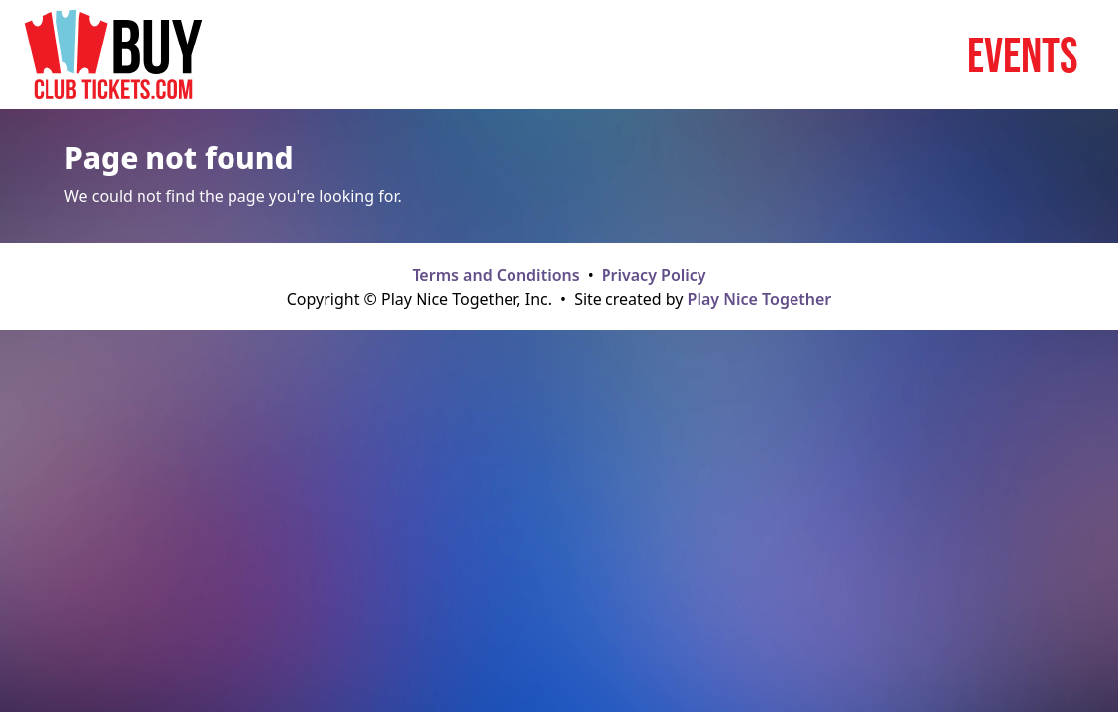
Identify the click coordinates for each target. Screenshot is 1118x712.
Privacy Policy (654, 275)
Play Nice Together (760, 299)
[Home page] (113, 54)
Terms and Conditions (495, 275)
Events (1022, 54)
